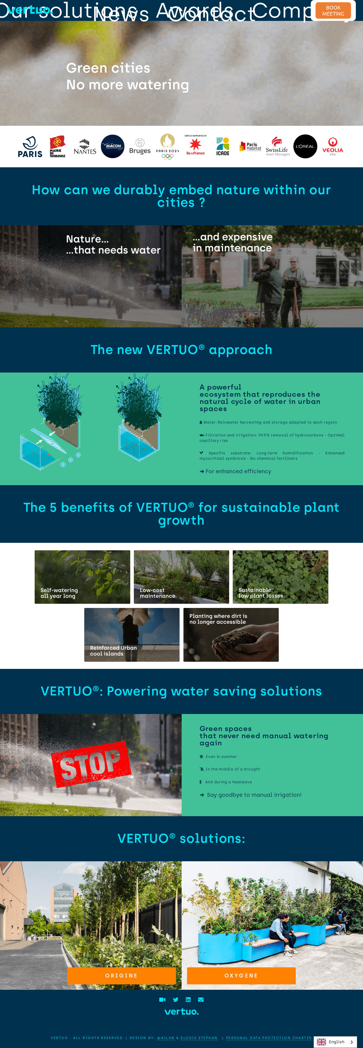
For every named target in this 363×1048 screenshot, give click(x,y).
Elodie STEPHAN (199, 1038)
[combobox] (335, 1042)
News (121, 14)
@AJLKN (166, 1038)
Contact (211, 14)
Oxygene (241, 975)
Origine (121, 975)
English (331, 1042)
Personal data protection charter (269, 1038)
